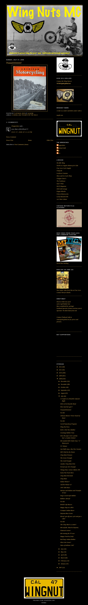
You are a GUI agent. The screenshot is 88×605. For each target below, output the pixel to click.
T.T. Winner (63, 446)
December (64, 381)
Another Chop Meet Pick (67, 464)
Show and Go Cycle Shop (64, 176)
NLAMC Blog (61, 163)
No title (62, 413)
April (62, 555)
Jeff (58, 150)
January (63, 564)
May (62, 552)
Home (30, 140)
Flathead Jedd (61, 148)
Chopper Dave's (61, 178)
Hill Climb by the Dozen (67, 452)
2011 (60, 370)
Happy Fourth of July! (67, 536)
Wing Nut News (64, 427)
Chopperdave (15, 126)
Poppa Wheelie (61, 191)
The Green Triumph (66, 458)
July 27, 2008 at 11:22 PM (21, 132)
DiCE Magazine (61, 186)
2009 (60, 376)
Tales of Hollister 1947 (67, 545)
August (63, 393)
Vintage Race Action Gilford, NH (70, 470)
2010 (60, 373)
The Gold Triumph (65, 461)
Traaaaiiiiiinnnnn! (65, 410)
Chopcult (59, 170)
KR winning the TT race (67, 533)
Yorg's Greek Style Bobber (68, 495)
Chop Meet (63, 479)
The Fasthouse (61, 181)
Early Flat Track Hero (67, 473)
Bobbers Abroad (65, 498)
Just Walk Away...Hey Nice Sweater (70, 449)
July (62, 396)
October (63, 387)
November (64, 384)
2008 (60, 379)
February (64, 561)
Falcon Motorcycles (63, 194)
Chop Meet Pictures (66, 455)
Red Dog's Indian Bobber (67, 539)
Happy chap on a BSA (66, 507)
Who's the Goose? (65, 542)
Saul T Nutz (60, 183)
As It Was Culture (62, 199)
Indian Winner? (65, 481)
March (63, 558)
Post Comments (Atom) (21, 144)
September (64, 390)
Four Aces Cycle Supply (64, 168)
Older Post (50, 140)
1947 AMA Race (65, 487)
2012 (60, 367)
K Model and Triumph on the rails (25, 115)
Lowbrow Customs (62, 173)
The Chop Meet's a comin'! (68, 524)
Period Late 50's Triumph (68, 467)
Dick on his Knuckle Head (68, 404)
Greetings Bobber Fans (67, 433)
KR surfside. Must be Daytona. (69, 527)
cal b (58, 153)
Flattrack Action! (65, 530)
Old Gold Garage (62, 189)
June (62, 549)
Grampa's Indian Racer (67, 510)
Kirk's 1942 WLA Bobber (67, 430)
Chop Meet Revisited (66, 476)
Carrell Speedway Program (68, 424)
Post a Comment (11, 137)
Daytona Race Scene (66, 513)
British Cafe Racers (66, 504)
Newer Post (9, 140)
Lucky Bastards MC (62, 196)
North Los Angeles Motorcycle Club (67, 165)
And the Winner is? (66, 484)
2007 (60, 567)
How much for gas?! (66, 407)
